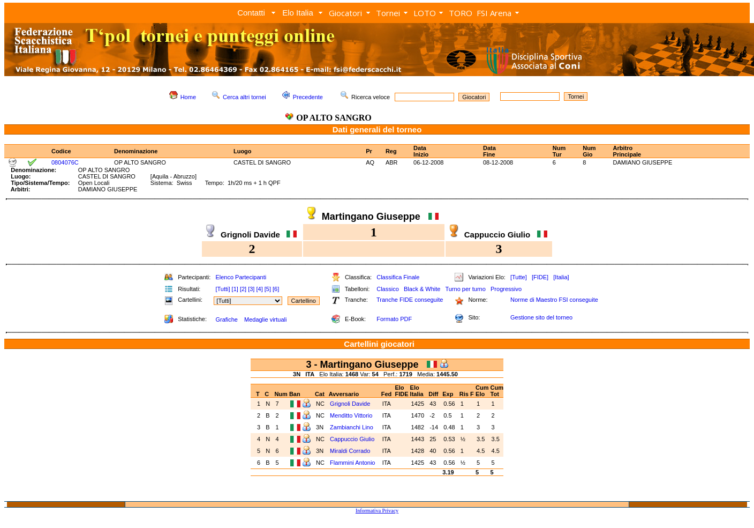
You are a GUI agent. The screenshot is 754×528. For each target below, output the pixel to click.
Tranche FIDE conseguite (409, 299)
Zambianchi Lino (352, 427)
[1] (235, 289)
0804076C (65, 162)
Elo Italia (297, 12)
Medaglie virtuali (265, 319)
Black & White (422, 289)
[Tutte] (518, 277)
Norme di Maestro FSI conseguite (554, 299)
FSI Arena (494, 13)
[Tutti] (222, 289)
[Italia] (561, 277)
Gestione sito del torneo (541, 317)
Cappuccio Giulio (353, 439)
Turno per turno (465, 289)
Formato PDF (394, 319)
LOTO (424, 13)
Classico (387, 289)
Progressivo (506, 289)
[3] (251, 289)
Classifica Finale (397, 277)
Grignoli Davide (351, 403)
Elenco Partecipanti (240, 277)
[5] (268, 289)
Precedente (308, 97)
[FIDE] (540, 277)
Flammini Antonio (353, 462)
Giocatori (345, 13)
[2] (243, 289)
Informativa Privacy (377, 511)
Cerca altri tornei (244, 97)
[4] (259, 289)
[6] (276, 289)
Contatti (251, 12)
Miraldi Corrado (351, 451)
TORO (460, 13)
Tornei (388, 13)
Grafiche (226, 319)
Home (188, 97)
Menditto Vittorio (352, 415)
